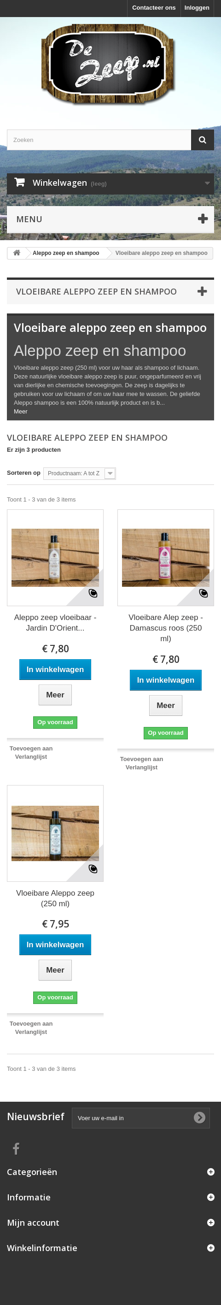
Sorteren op (24, 472)
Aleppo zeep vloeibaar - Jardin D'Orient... (55, 622)
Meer (21, 411)
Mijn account (33, 1222)
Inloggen (197, 7)
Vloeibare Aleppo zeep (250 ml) (55, 898)
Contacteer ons (154, 7)
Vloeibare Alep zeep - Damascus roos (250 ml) (165, 628)
